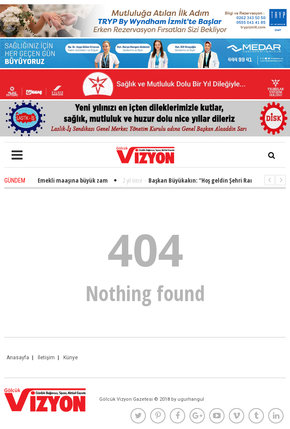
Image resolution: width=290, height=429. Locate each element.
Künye (70, 358)
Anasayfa (17, 358)
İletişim (46, 358)
